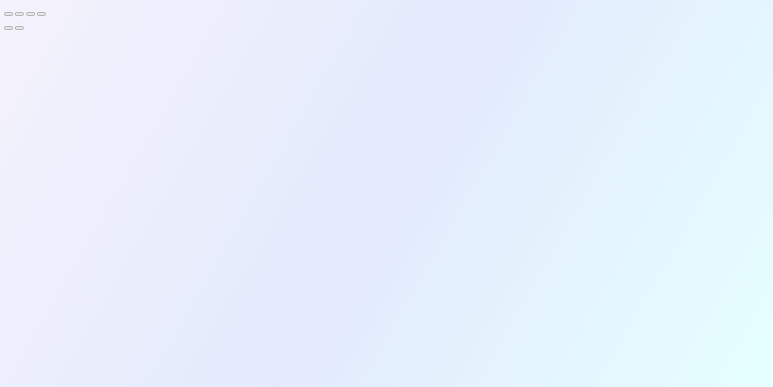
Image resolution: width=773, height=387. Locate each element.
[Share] (30, 14)
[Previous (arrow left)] (8, 28)
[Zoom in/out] (8, 14)
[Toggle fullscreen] (19, 14)
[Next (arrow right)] (19, 28)
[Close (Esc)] (41, 14)
